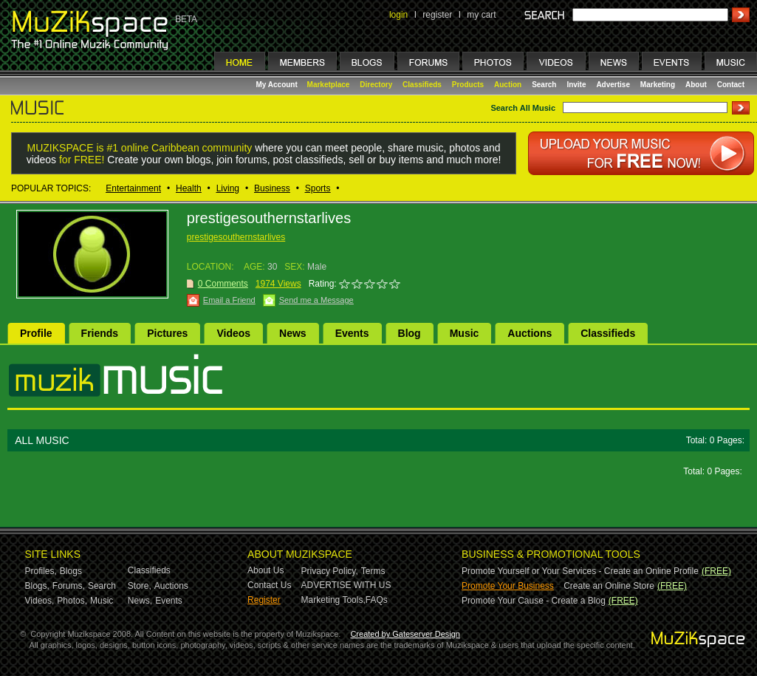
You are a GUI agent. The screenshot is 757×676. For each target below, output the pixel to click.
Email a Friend (229, 300)
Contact (730, 85)
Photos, (72, 600)
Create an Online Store (609, 586)
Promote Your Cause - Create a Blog (534, 600)
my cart (481, 15)
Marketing (657, 85)
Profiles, (41, 571)
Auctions (529, 333)
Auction (507, 85)
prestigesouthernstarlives (236, 237)
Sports (318, 188)
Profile (36, 333)
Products (468, 85)
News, (140, 600)
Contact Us (269, 585)
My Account (278, 85)
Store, (139, 586)
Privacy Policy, (329, 571)
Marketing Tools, (333, 600)
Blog (409, 333)
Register (264, 600)
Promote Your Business (508, 586)
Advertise (613, 85)
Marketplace (328, 85)
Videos (233, 333)
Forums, (68, 586)
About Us (265, 570)
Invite (576, 85)
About (696, 85)
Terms (373, 571)
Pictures (167, 333)
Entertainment (133, 188)
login (398, 15)
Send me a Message (316, 300)
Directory (376, 85)
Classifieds (422, 85)
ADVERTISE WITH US (346, 585)
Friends (100, 333)
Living (227, 188)
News (292, 333)
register (437, 15)
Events (352, 333)
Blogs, (37, 586)
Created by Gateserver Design (405, 633)
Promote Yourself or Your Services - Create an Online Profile (580, 571)
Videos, (40, 600)
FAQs (377, 600)
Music (464, 333)
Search (544, 85)
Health (189, 188)
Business (272, 188)
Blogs (71, 571)
